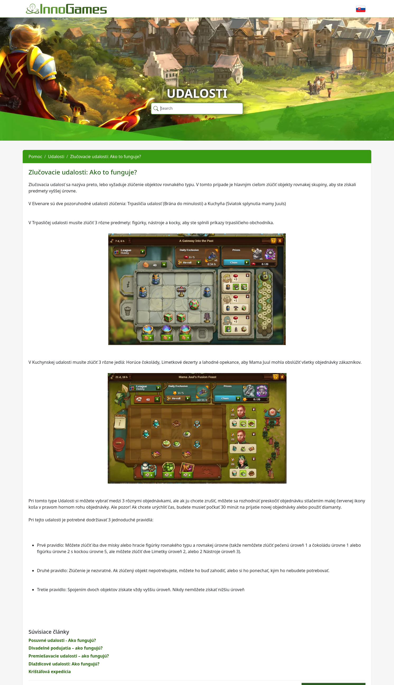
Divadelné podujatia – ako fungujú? (65, 648)
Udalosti (56, 156)
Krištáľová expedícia (50, 671)
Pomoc (35, 156)
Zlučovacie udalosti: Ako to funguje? (105, 156)
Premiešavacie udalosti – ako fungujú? (69, 656)
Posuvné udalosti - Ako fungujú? (62, 640)
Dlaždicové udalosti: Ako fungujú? (64, 664)
